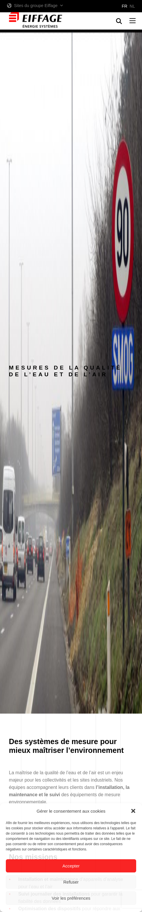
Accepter (71, 865)
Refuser (71, 881)
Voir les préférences (71, 898)
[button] (133, 811)
